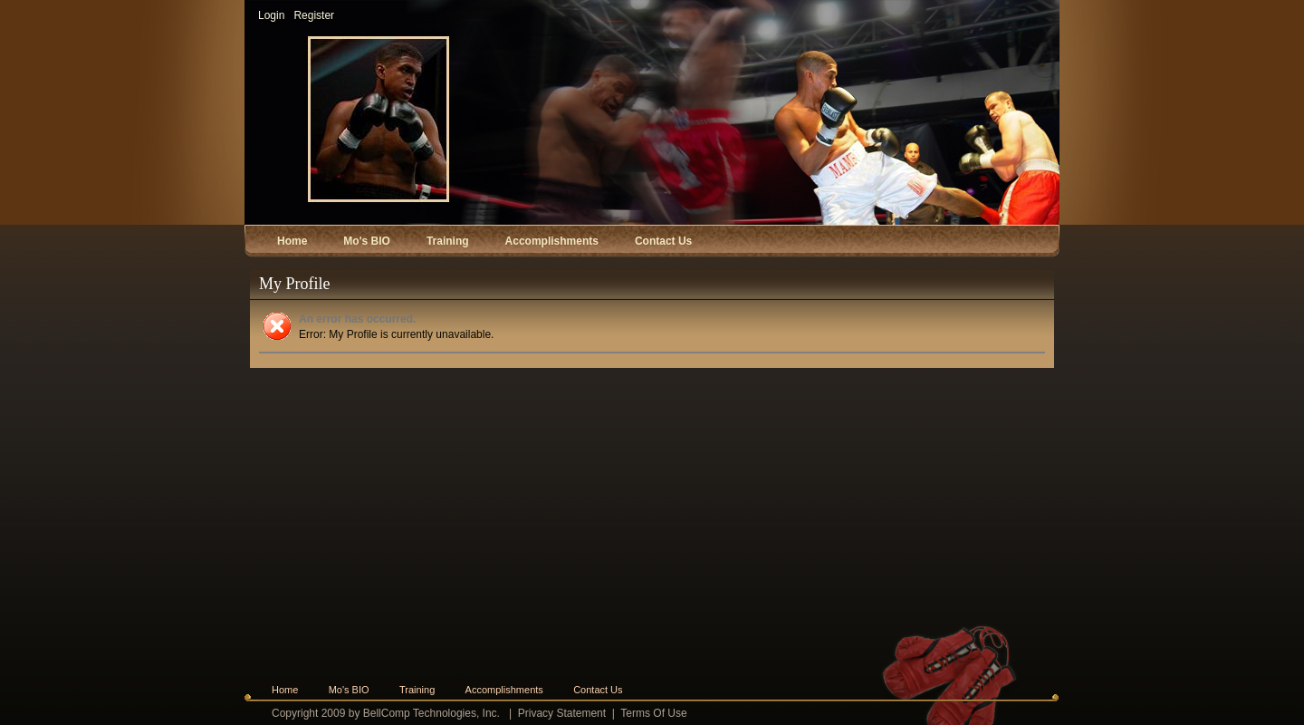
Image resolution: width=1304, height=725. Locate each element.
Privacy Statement (562, 713)
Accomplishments (504, 689)
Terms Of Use (653, 713)
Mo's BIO (349, 689)
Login (271, 15)
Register (313, 15)
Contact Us (597, 689)
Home (285, 689)
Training (417, 689)
